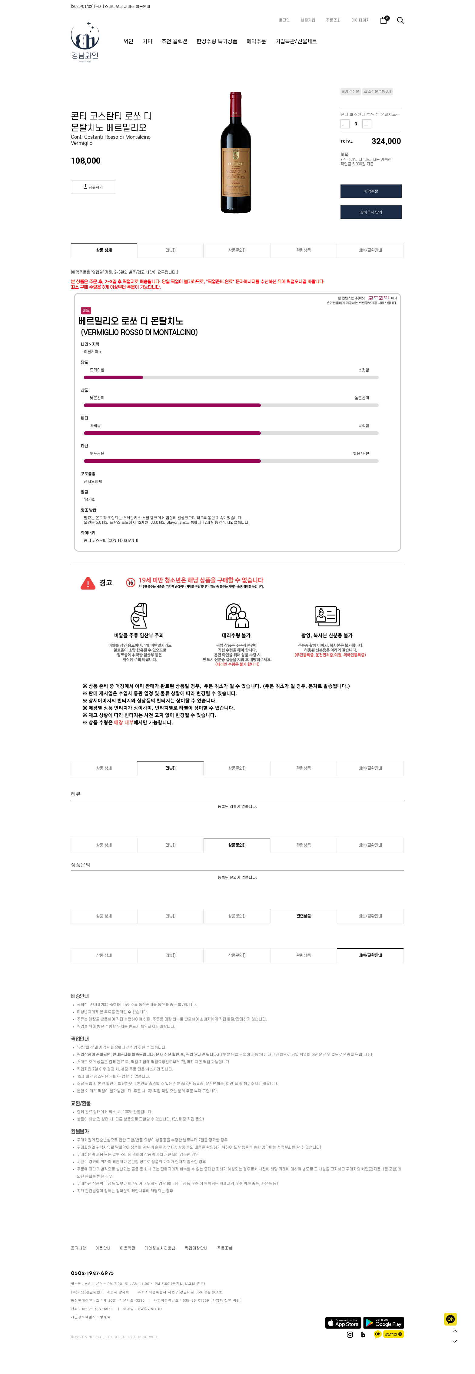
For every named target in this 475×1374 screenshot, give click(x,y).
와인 (128, 42)
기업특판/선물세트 (296, 42)
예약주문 (256, 42)
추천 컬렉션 (174, 42)
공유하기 (93, 187)
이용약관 (127, 1248)
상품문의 (237, 250)
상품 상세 (104, 250)
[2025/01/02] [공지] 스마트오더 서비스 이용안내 (110, 7)
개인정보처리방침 (160, 1248)
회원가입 (308, 20)
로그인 (284, 20)
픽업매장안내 (196, 1248)
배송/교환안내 (370, 250)
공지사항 (78, 1248)
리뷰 (170, 250)
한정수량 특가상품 (217, 42)
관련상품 (303, 250)
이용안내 (103, 1248)
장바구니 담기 (371, 212)
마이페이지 (360, 20)
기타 (147, 42)
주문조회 (333, 20)
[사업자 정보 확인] (226, 1300)
